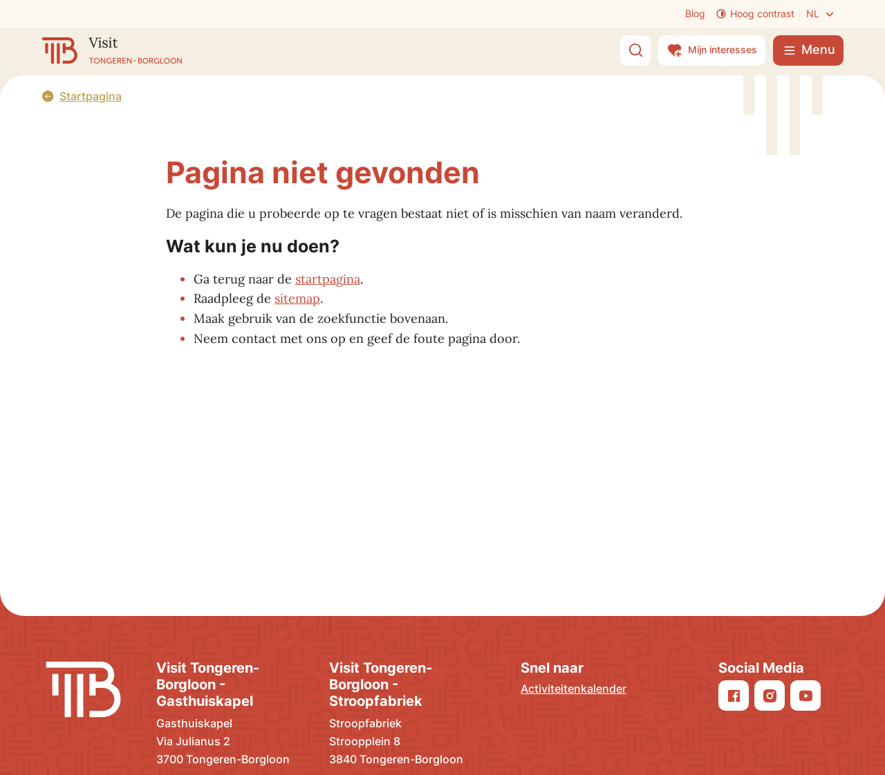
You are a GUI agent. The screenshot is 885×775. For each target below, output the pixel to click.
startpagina (327, 279)
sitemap (297, 298)
